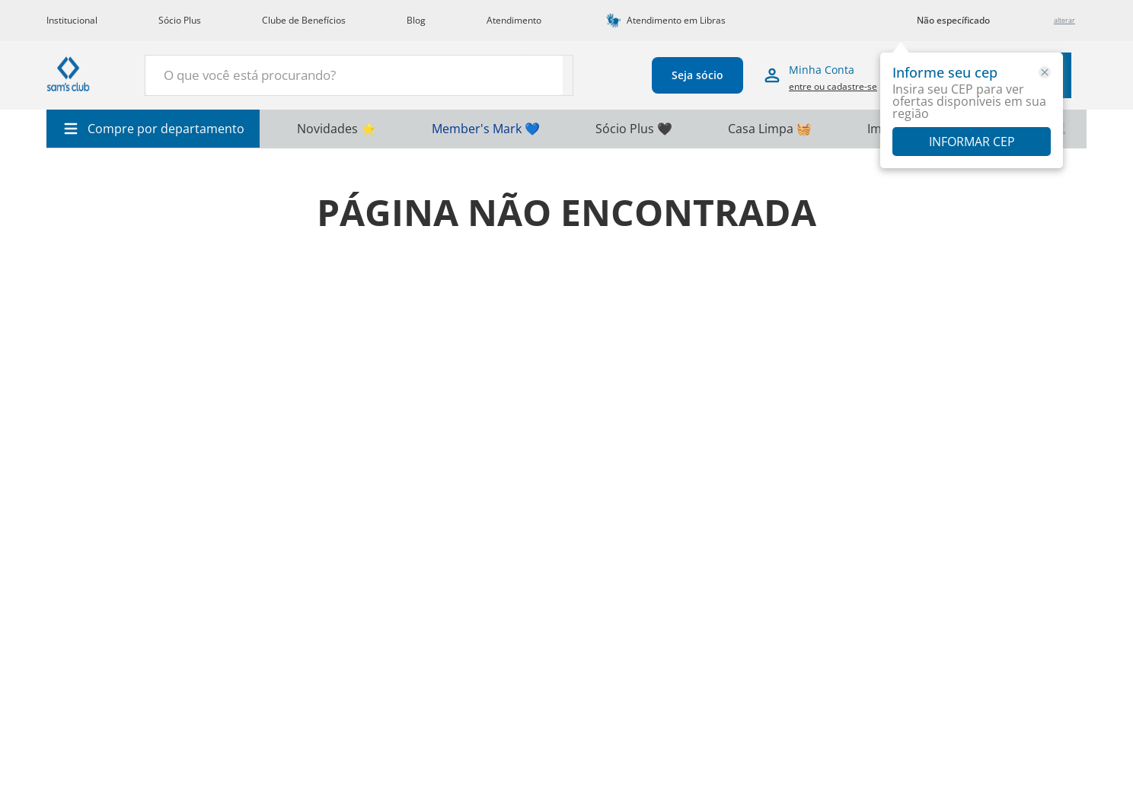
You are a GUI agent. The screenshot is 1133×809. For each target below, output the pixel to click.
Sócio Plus (179, 20)
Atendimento (514, 20)
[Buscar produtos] (469, 73)
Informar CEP (972, 141)
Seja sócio (655, 75)
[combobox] (322, 75)
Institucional (71, 20)
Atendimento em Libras (676, 20)
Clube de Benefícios (304, 20)
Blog (416, 20)
